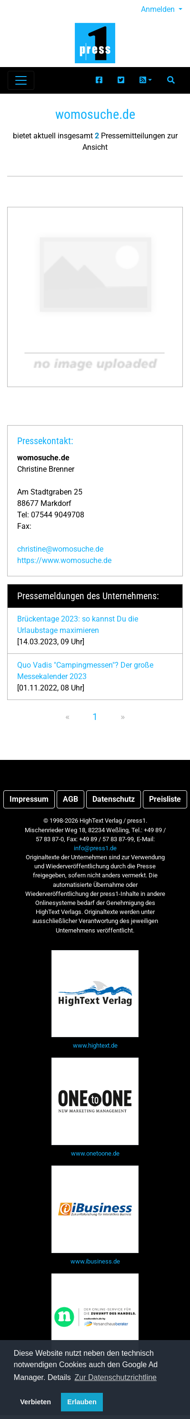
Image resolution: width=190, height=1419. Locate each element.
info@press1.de (95, 848)
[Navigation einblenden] (21, 80)
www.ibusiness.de (95, 1261)
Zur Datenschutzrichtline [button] (116, 1377)
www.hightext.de (95, 1045)
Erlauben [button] (82, 1402)
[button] (146, 80)
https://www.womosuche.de (64, 560)
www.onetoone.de (95, 1153)
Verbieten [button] (35, 1402)
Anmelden (159, 9)
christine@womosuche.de (60, 549)
